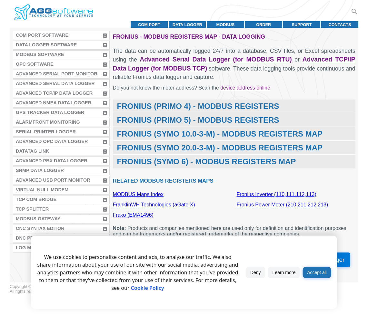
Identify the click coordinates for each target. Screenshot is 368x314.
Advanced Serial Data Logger (55, 83)
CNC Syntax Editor (40, 228)
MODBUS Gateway (38, 218)
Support (302, 24)
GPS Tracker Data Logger (50, 112)
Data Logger (187, 24)
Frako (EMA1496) (133, 215)
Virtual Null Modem (42, 189)
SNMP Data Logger (40, 170)
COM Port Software (42, 35)
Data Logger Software (46, 44)
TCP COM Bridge (36, 199)
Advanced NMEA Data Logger (53, 102)
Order (263, 24)
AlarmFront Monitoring (48, 122)
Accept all (317, 272)
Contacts (339, 24)
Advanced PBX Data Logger (51, 160)
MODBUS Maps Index (138, 194)
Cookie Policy (147, 287)
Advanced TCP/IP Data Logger (54, 93)
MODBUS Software (40, 54)
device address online (245, 87)
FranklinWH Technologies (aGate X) (154, 204)
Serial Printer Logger (46, 131)
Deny (255, 272)
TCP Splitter (32, 209)
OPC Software (35, 64)
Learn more (284, 272)
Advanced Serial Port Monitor (56, 73)
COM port (149, 24)
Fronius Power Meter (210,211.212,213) (282, 204)
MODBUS (225, 24)
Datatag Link (32, 151)
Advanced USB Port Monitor (53, 180)
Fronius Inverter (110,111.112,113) (276, 194)
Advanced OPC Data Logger (52, 141)
